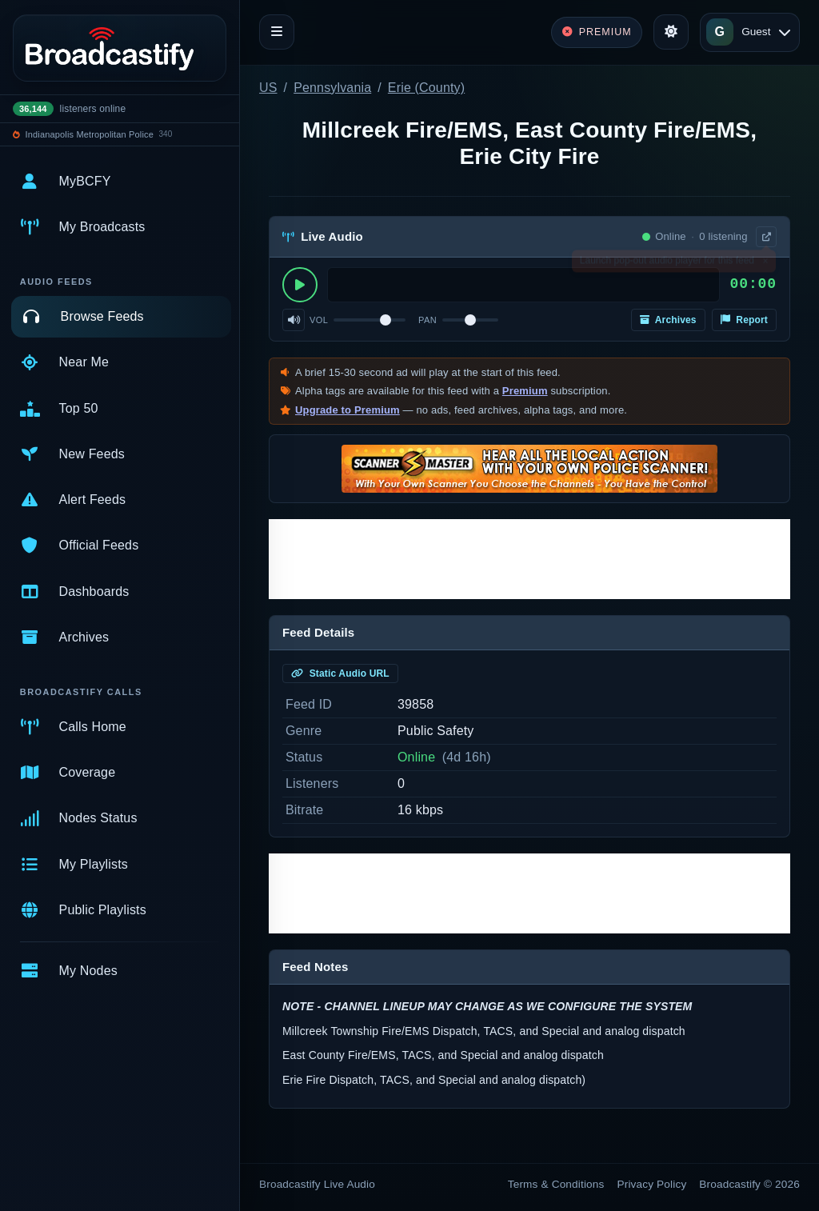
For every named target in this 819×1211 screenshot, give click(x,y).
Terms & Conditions (556, 1184)
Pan (427, 320)
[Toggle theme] (671, 32)
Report (744, 320)
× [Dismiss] (765, 264)
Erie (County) (426, 87)
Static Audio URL (340, 673)
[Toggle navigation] (276, 32)
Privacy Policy (652, 1184)
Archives (668, 320)
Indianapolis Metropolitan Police (90, 134)
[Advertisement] (529, 559)
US (268, 87)
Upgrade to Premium (347, 410)
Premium (525, 391)
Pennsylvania (332, 87)
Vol (319, 320)
